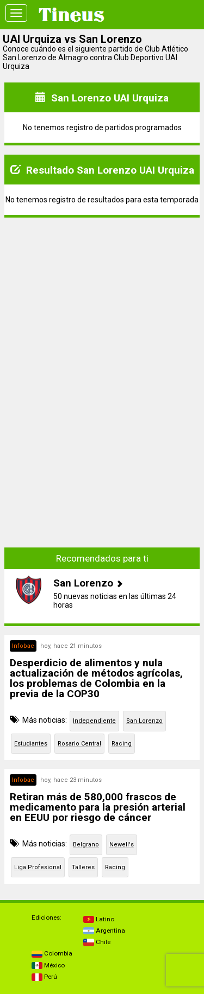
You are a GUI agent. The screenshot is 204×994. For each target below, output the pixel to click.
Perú (44, 976)
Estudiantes (30, 743)
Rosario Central (79, 743)
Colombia (52, 953)
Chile (96, 942)
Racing (122, 743)
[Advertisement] (102, 294)
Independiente (94, 720)
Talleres (83, 867)
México (48, 965)
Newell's (121, 844)
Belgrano (86, 844)
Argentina (104, 930)
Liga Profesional (37, 867)
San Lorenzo (144, 720)
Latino (98, 919)
